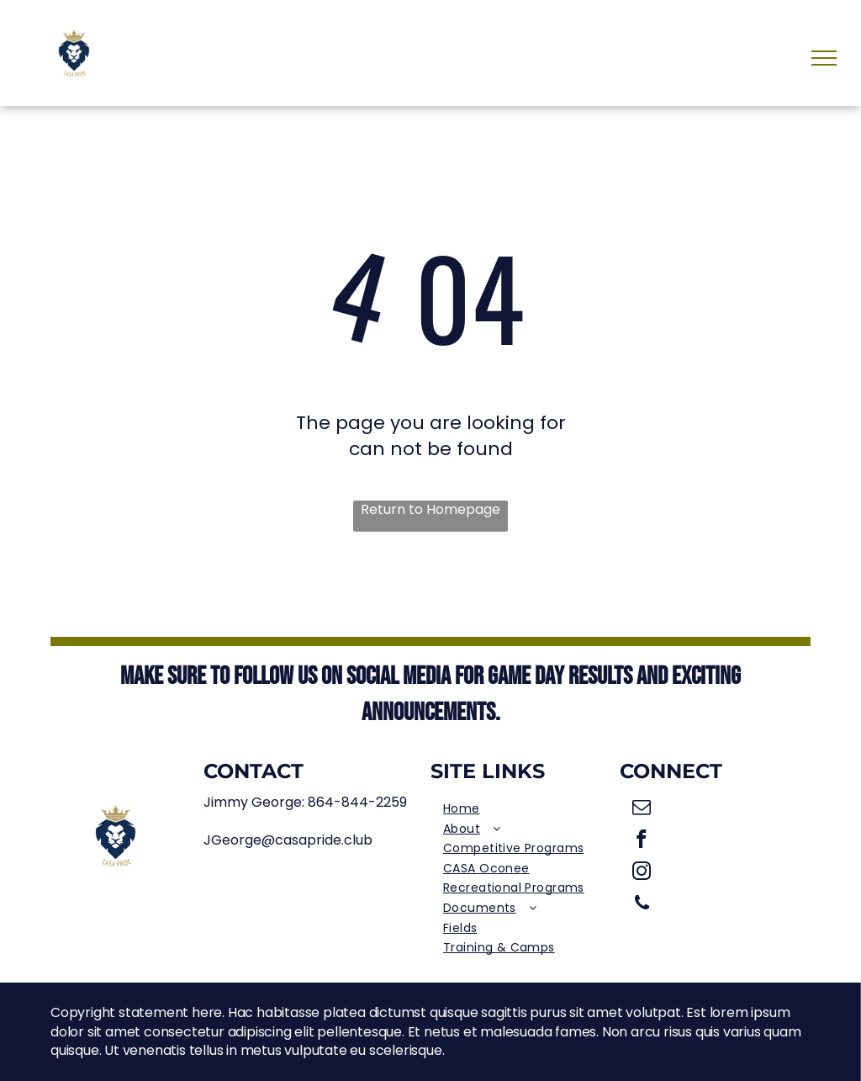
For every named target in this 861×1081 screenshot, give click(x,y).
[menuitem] (525, 809)
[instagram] (642, 873)
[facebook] (642, 841)
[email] (642, 809)
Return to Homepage (430, 510)
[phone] (642, 905)
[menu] (824, 58)
